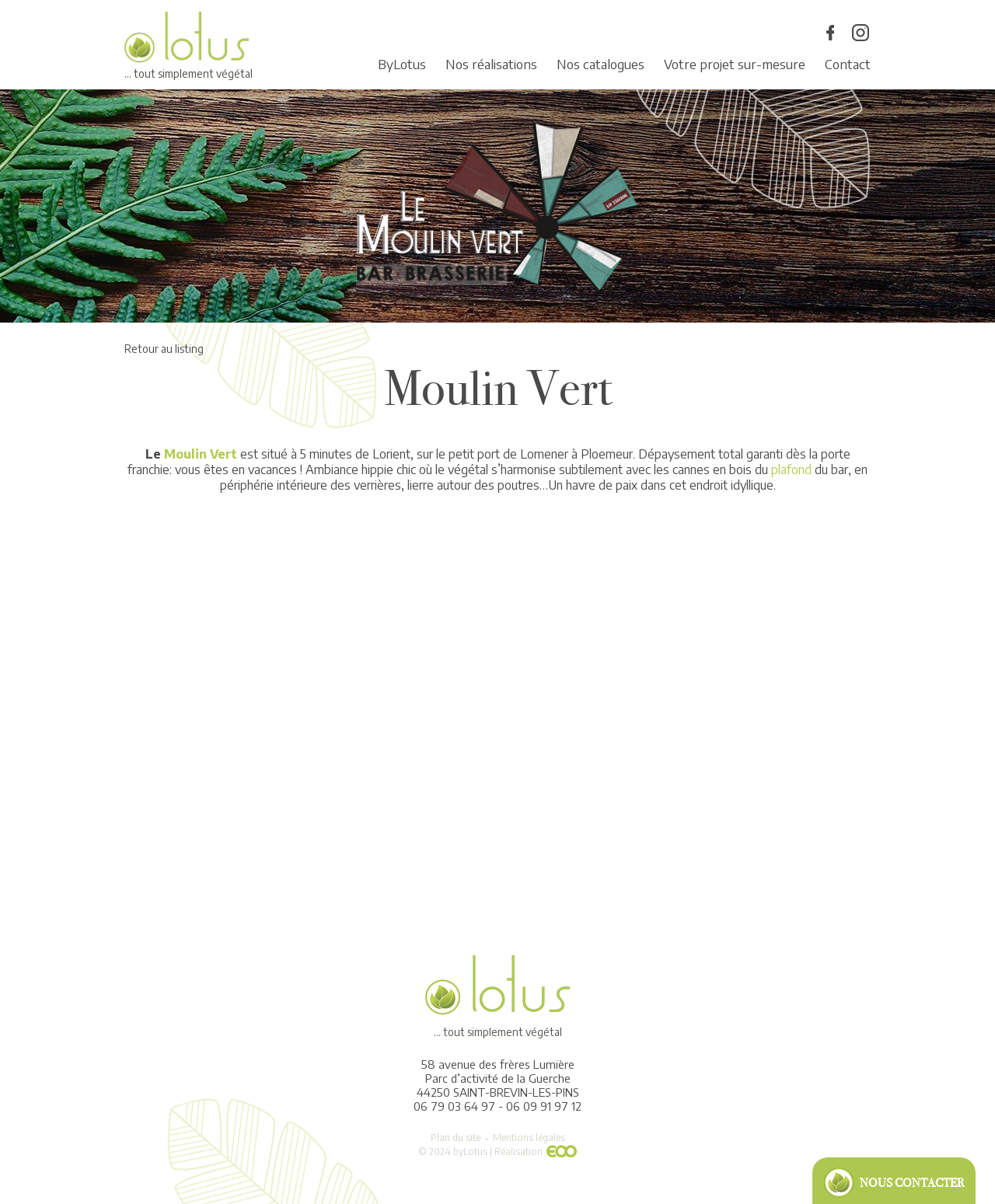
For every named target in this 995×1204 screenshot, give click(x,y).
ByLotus (402, 63)
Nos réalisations (491, 63)
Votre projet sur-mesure (734, 63)
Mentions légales (529, 1137)
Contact (848, 63)
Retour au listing (164, 348)
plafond (791, 469)
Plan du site (455, 1137)
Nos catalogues (600, 63)
